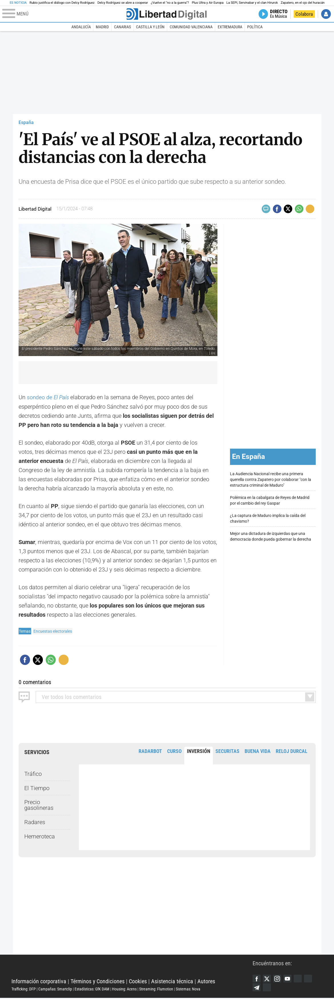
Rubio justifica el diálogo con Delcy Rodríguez (62, 3)
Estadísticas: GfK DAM (92, 989)
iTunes (267, 988)
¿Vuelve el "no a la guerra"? (170, 3)
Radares (34, 822)
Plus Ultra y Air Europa (207, 3)
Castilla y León (150, 27)
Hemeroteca (39, 836)
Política (255, 27)
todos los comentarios (71, 696)
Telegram (257, 988)
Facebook (257, 978)
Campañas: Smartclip (55, 989)
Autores (206, 981)
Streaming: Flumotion (156, 989)
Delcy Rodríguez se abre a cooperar (122, 3)
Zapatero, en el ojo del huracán (303, 3)
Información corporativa (38, 981)
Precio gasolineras (38, 805)
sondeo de (48, 397)
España (26, 122)
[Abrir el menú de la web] (63, 14)
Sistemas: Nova (188, 989)
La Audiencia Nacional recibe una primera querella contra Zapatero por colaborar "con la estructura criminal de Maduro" (270, 479)
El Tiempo (36, 787)
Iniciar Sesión (326, 14)
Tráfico (33, 773)
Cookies (138, 981)
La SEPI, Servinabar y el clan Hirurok (252, 3)
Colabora (304, 14)
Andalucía (81, 27)
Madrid (102, 27)
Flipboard (311, 978)
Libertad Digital (132, 967)
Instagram (278, 978)
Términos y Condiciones (98, 981)
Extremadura (230, 27)
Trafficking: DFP (23, 989)
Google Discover (300, 978)
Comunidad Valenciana (191, 27)
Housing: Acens (124, 989)
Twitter (267, 978)
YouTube (289, 978)
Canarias (122, 27)
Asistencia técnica (172, 981)
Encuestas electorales (52, 631)
